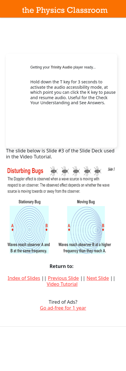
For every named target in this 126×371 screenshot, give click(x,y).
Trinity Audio (62, 67)
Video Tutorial (62, 284)
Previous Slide (63, 278)
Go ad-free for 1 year (63, 308)
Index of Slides (24, 278)
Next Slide (97, 278)
